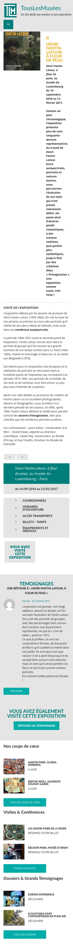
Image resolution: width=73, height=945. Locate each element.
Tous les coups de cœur (25, 802)
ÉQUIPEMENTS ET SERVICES (35, 529)
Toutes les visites (25, 868)
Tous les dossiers (25, 934)
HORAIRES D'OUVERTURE (33, 508)
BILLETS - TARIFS (34, 522)
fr (8, 24)
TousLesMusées (41, 7)
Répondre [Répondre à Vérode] (16, 691)
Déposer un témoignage (36, 725)
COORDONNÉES (34, 500)
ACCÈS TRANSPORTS (37, 516)
